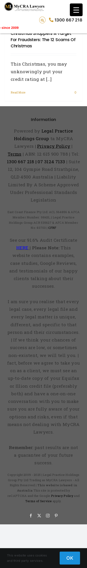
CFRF (52, 228)
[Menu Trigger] (76, 9)
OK (69, 558)
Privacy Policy (62, 496)
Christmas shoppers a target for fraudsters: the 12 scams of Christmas (43, 39)
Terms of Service (38, 501)
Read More (18, 92)
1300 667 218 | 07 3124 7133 (36, 161)
